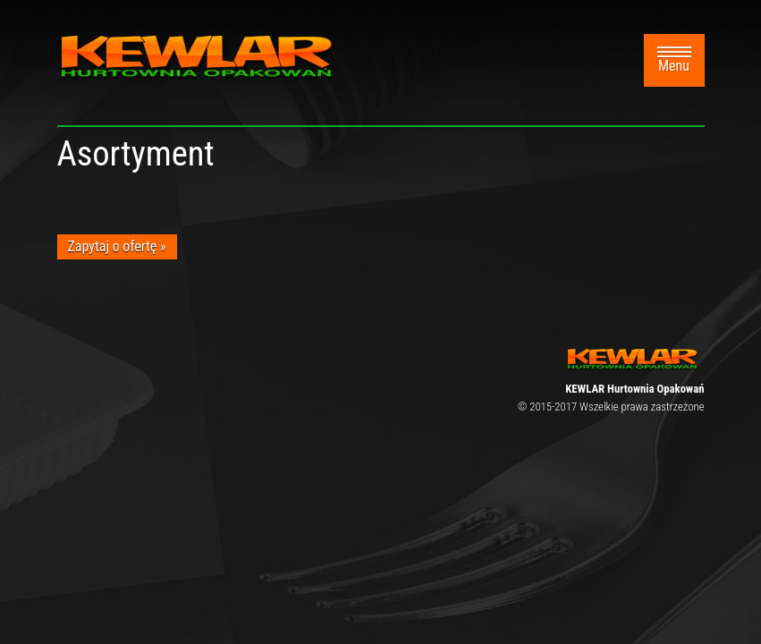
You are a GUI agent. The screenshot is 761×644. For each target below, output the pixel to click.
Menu (674, 60)
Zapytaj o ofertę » (117, 246)
